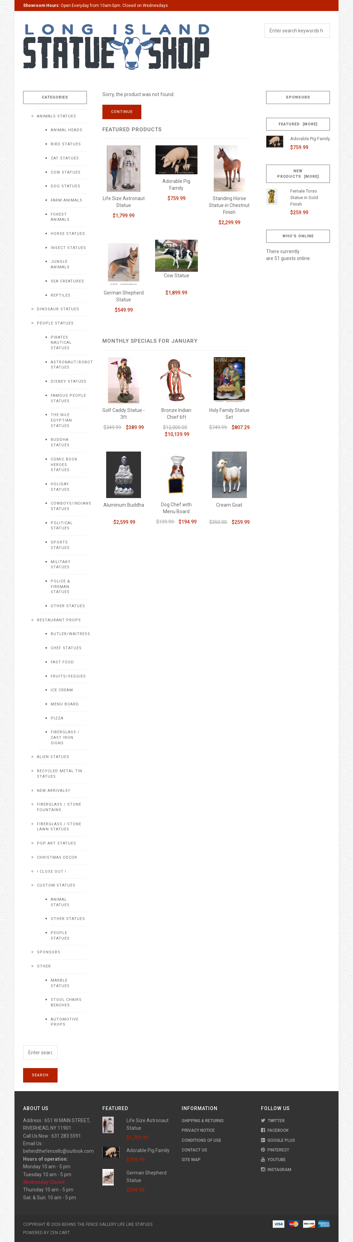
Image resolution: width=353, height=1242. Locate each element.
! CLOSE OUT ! (51, 871)
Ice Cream (62, 690)
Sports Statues (60, 545)
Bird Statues (66, 144)
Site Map (191, 1159)
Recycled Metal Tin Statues (59, 774)
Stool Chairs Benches (66, 1002)
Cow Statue (176, 275)
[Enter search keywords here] (40, 1052)
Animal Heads (66, 130)
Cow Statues (66, 172)
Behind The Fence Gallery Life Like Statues (107, 1224)
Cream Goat (229, 505)
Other (44, 966)
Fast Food (62, 662)
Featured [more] (298, 124)
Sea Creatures (67, 281)
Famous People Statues (68, 398)
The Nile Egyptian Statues (61, 420)
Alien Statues (53, 757)
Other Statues (68, 606)
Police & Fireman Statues (60, 586)
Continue (122, 112)
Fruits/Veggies (68, 676)
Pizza (57, 718)
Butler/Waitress (69, 634)
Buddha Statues (60, 442)
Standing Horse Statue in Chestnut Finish (229, 205)
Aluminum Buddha (123, 505)
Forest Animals (60, 217)
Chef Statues (66, 648)
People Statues (55, 323)
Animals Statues (56, 116)
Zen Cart (60, 1232)
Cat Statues (65, 158)
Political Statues (62, 526)
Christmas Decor (57, 857)
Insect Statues (68, 248)
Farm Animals (66, 200)
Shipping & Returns (203, 1120)
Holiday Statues (60, 487)
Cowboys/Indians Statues (69, 506)
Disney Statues (69, 381)
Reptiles (61, 295)
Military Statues (61, 565)
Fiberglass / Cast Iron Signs (65, 737)
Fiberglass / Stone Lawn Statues (59, 827)
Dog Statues (65, 186)
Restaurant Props (59, 620)
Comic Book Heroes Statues (64, 464)
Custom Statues (56, 885)
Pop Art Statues (56, 843)
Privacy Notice (198, 1130)
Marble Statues (60, 983)
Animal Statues (60, 902)
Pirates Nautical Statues (61, 342)
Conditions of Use (201, 1140)
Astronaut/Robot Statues (69, 365)
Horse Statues (68, 233)
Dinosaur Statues (58, 309)
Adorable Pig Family (310, 138)
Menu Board (65, 704)
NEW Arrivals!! (54, 790)
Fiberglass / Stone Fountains (59, 807)
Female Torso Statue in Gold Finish (304, 197)
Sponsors (48, 952)
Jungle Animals (60, 264)
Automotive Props (65, 1022)
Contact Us (194, 1150)
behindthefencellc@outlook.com (58, 1151)
